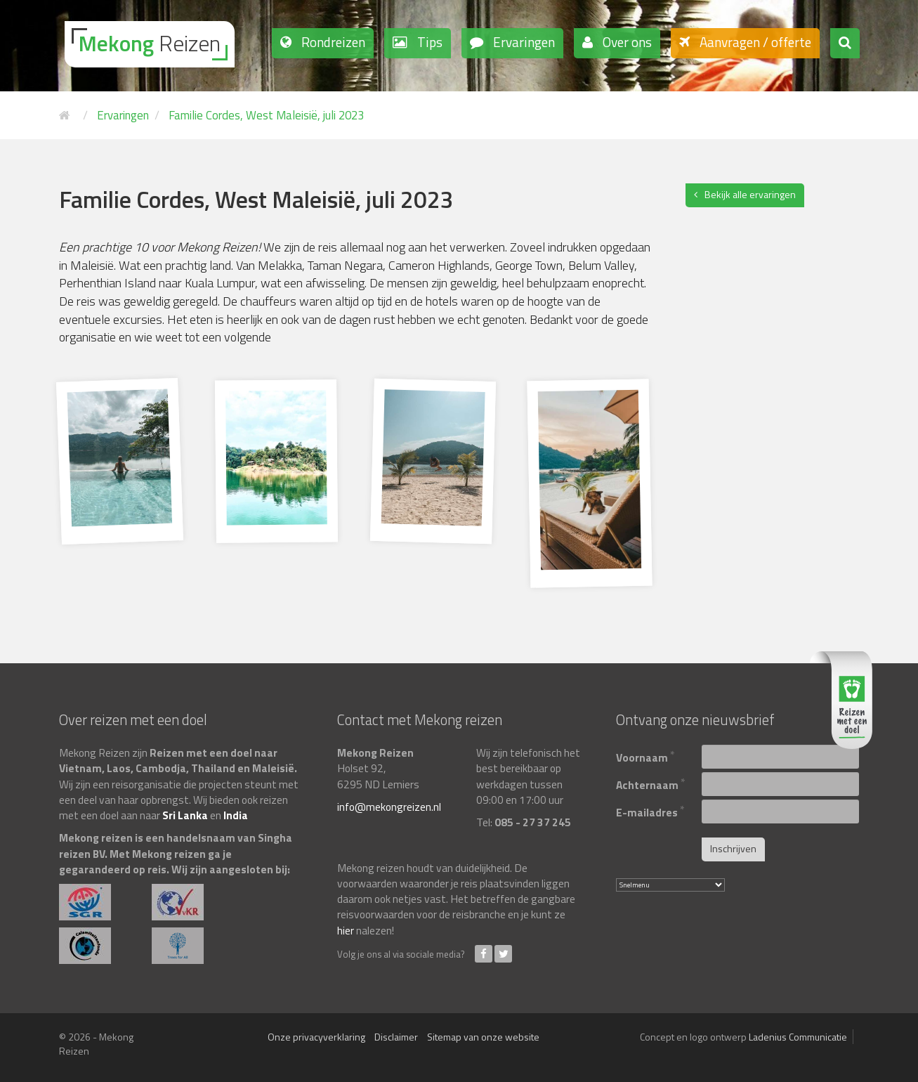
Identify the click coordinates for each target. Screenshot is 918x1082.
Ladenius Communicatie (798, 1036)
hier (345, 930)
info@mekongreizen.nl (389, 806)
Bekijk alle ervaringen (750, 194)
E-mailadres (650, 810)
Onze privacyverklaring (316, 1036)
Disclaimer (396, 1036)
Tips (428, 42)
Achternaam (651, 783)
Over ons (626, 42)
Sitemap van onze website (483, 1036)
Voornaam (645, 755)
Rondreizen (332, 42)
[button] (845, 43)
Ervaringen (522, 42)
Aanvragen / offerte (754, 42)
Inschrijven (733, 848)
